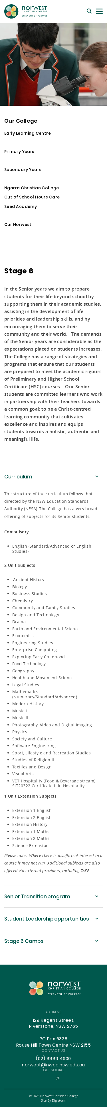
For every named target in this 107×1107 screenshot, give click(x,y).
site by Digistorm (53, 1100)
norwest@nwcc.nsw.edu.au (53, 1065)
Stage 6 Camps (24, 941)
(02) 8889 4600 (53, 1059)
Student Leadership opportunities (46, 919)
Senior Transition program (37, 897)
